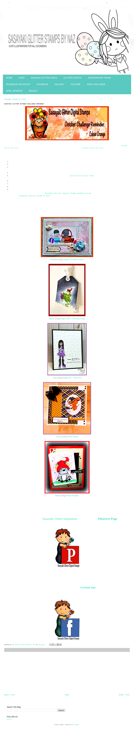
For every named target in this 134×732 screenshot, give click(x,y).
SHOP (21, 78)
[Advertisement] (67, 673)
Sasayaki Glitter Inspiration (59, 518)
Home (67, 695)
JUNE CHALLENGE (96, 84)
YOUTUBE (75, 84)
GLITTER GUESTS (72, 78)
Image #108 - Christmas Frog (72, 318)
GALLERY (59, 84)
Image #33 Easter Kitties (73, 259)
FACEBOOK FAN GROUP (18, 84)
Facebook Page (88, 587)
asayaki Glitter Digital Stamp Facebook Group (68, 193)
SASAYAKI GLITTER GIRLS (44, 78)
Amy (55, 378)
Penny (57, 495)
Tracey (59, 436)
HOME (9, 78)
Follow (9, 719)
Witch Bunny (72, 436)
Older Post (124, 695)
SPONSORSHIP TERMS (99, 78)
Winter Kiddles (72, 495)
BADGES (33, 91)
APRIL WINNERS (14, 91)
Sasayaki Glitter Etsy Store (92, 148)
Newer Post (9, 695)
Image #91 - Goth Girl (72, 378)
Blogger (76, 724)
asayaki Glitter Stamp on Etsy (34, 196)
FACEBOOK (42, 84)
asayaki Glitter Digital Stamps (82, 176)
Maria (51, 318)
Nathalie (53, 259)
